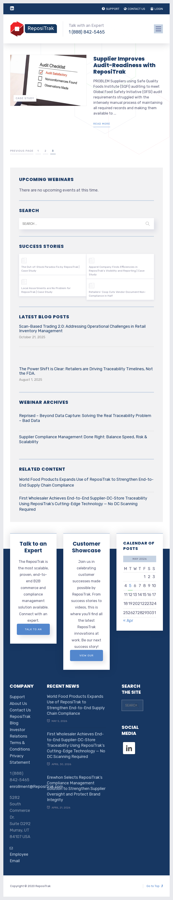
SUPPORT (110, 9)
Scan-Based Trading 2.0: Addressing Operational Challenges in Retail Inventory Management (82, 328)
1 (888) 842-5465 (87, 32)
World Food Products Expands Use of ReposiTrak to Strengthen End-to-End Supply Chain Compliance (86, 482)
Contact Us (20, 710)
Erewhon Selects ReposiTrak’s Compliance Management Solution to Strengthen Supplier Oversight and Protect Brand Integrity (76, 788)
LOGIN (156, 9)
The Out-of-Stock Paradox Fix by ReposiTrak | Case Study (50, 268)
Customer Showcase (86, 547)
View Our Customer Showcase (86, 657)
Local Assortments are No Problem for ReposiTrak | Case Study (46, 290)
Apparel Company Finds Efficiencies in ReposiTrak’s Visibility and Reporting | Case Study (117, 270)
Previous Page (21, 150)
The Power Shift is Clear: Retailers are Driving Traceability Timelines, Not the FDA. (86, 371)
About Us (18, 703)
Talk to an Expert (33, 547)
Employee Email (19, 855)
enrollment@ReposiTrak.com (36, 786)
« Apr (128, 620)
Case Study (25, 98)
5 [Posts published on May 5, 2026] (130, 585)
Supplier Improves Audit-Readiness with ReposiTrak (124, 65)
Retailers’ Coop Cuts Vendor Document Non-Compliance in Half (117, 293)
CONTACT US (134, 9)
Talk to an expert (33, 631)
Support (17, 696)
